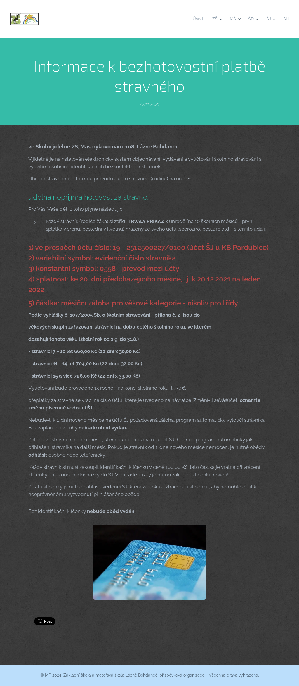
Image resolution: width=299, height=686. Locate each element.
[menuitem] (196, 19)
